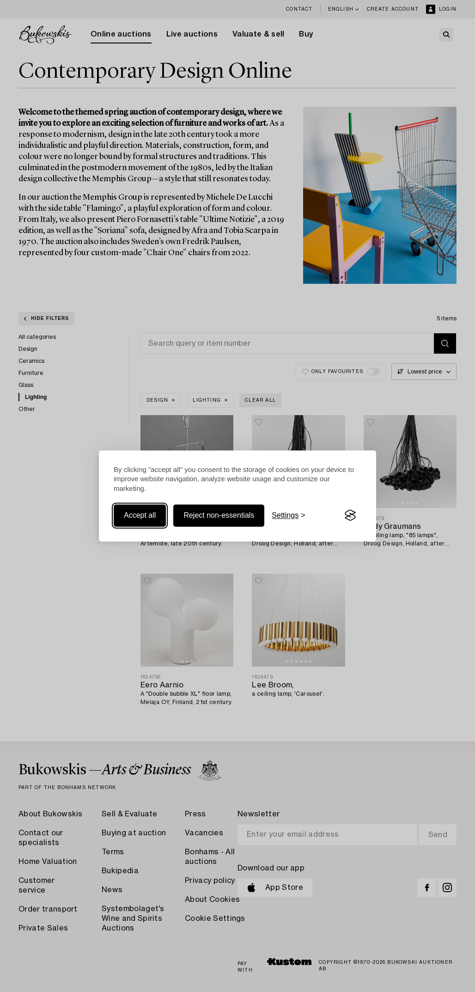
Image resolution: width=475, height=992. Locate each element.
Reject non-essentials (218, 515)
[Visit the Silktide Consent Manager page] (350, 515)
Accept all (140, 515)
